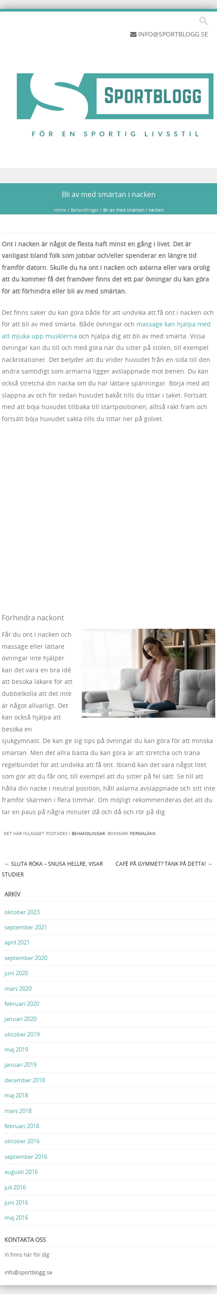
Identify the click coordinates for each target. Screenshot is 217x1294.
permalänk (143, 833)
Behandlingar (85, 210)
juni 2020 (16, 973)
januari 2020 (20, 1019)
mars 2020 (18, 989)
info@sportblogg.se (28, 1272)
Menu (108, 176)
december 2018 (24, 1080)
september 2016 (25, 1157)
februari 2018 (21, 1126)
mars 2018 (18, 1111)
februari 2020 (21, 1004)
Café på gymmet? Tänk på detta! (164, 863)
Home (60, 210)
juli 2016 (15, 1187)
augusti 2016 (21, 1172)
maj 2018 (16, 1095)
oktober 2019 (22, 1034)
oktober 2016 (22, 1141)
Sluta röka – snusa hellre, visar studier (52, 869)
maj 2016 (16, 1218)
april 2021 (17, 942)
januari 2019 (20, 1065)
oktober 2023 (22, 912)
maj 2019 (16, 1049)
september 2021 (25, 927)
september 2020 (25, 958)
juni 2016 (16, 1202)
